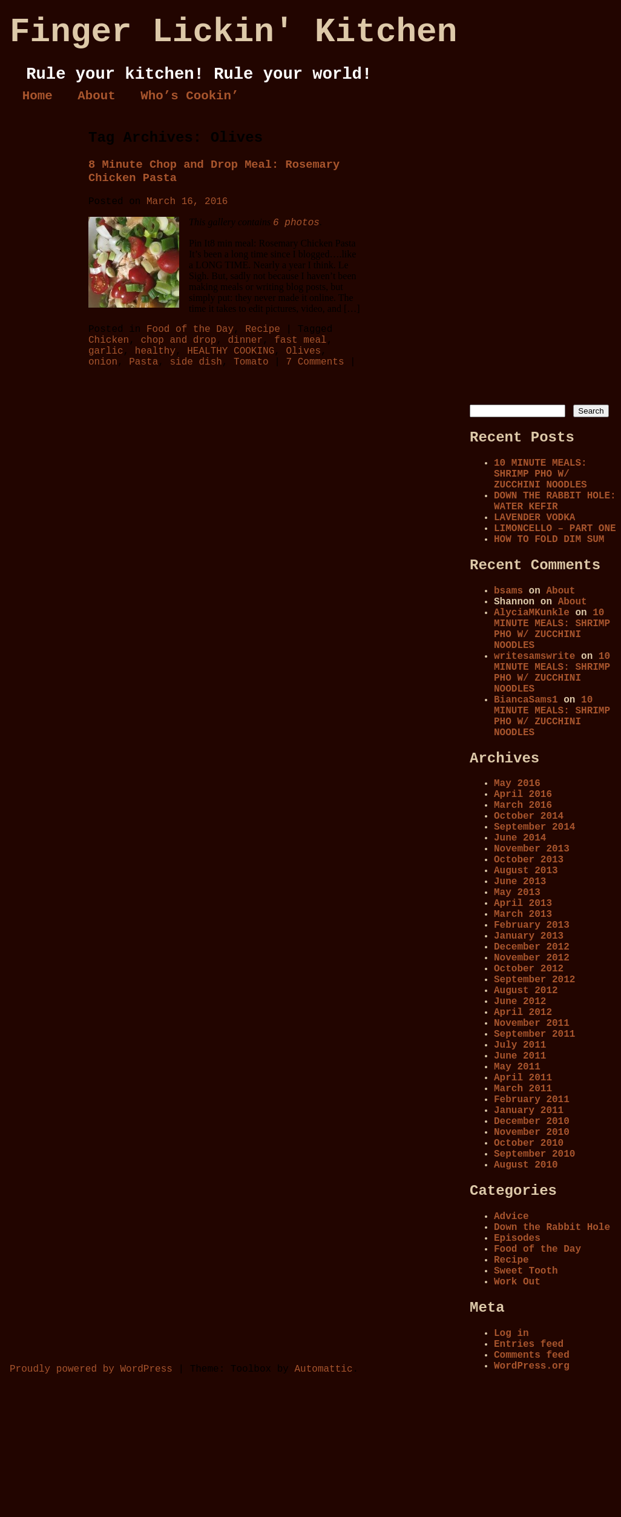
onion (102, 362)
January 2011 (529, 1110)
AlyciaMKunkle (532, 612)
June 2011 (520, 1056)
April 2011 (523, 1077)
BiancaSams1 (526, 700)
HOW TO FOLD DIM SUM (549, 539)
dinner (245, 340)
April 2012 (523, 1012)
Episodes (517, 1238)
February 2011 (532, 1099)
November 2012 (532, 958)
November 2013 (532, 849)
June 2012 (520, 1001)
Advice (511, 1216)
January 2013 (529, 936)
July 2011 (520, 1045)
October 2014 (529, 816)
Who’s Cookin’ (189, 96)
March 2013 (523, 914)
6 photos (296, 222)
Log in (511, 1333)
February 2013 (532, 925)
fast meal (300, 340)
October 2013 (529, 859)
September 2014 (534, 827)
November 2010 (532, 1132)
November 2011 (532, 1023)
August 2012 (526, 990)
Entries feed (529, 1344)
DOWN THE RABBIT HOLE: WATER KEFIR (555, 501)
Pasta (143, 362)
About (96, 96)
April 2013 (523, 903)
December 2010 (532, 1121)
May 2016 (517, 783)
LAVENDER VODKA (534, 517)
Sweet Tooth (526, 1271)
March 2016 (523, 805)
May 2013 (517, 892)
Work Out (517, 1282)
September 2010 (534, 1154)
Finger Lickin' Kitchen (233, 32)
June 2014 (520, 838)
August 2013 (526, 870)
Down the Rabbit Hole (552, 1227)
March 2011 (523, 1088)
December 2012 (532, 947)
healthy (155, 351)
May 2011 (517, 1067)
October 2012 (529, 968)
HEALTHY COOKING (230, 351)
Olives (303, 351)
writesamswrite (534, 656)
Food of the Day (190, 329)
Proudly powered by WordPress (91, 1369)
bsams (508, 591)
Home (37, 96)
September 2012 (534, 979)
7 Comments (315, 362)
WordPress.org (532, 1366)
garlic (105, 351)
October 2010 (529, 1143)
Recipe (262, 329)
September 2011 (534, 1034)
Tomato (251, 362)
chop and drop (178, 340)
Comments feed (532, 1355)
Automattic (323, 1369)
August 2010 (526, 1165)
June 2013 (520, 881)
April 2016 (523, 794)
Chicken (108, 340)
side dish (195, 362)
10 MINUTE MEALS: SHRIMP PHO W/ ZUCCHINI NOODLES (540, 474)
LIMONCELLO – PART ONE (555, 528)
